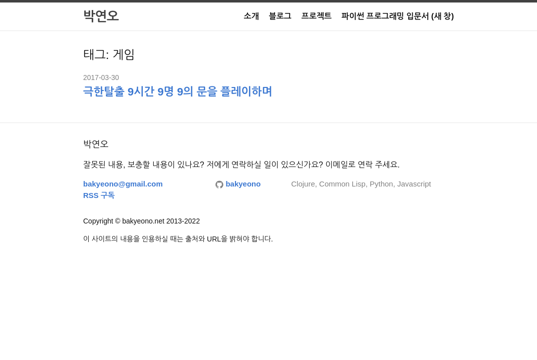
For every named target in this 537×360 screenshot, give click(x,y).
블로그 (280, 16)
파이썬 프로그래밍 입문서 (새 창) (398, 16)
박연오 (100, 16)
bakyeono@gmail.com (123, 184)
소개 (251, 16)
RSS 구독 (99, 195)
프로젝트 (317, 16)
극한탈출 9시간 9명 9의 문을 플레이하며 (177, 92)
